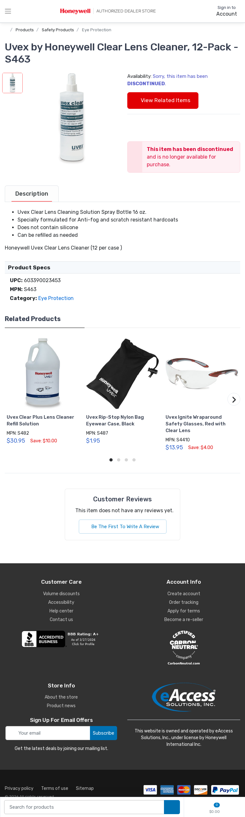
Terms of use (54, 788)
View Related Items (162, 100)
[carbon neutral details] (183, 647)
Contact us (61, 619)
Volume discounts (61, 593)
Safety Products (58, 29)
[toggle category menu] (8, 11)
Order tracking (183, 602)
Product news (61, 705)
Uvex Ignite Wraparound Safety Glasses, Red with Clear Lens (196, 423)
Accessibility (61, 602)
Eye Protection (96, 29)
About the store (61, 697)
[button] (72, 119)
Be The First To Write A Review (122, 526)
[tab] (32, 193)
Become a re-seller (183, 619)
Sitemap (85, 788)
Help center (61, 611)
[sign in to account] (222, 11)
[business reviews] (61, 639)
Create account (183, 593)
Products (25, 29)
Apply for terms (183, 611)
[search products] (172, 807)
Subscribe (103, 733)
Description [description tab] (31, 193)
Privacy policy (19, 788)
